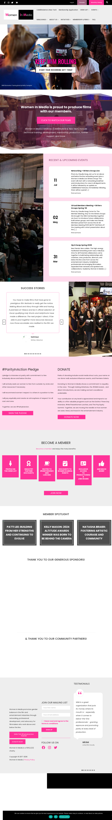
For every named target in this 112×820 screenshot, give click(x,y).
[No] (109, 815)
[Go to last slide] (4, 322)
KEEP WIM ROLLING (55, 61)
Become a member (44, 449)
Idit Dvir (85, 737)
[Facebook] (5, 3)
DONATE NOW (71, 416)
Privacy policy (61, 817)
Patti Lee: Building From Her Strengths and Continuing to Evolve (19, 532)
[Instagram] (8, 3)
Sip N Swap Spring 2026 (81, 245)
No (53, 817)
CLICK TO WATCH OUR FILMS (56, 120)
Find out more (76, 193)
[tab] (25, 353)
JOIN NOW (56, 493)
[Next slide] (61, 322)
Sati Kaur (35, 337)
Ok (48, 817)
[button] (82, 2)
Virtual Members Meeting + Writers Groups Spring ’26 (86, 206)
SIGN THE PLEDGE (18, 413)
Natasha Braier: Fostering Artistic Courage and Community (94, 532)
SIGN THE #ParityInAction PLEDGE (24, 730)
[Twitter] (12, 3)
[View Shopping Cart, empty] (16, 2)
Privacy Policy (29, 754)
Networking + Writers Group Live (85, 171)
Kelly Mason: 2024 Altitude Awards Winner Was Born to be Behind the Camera (57, 532)
